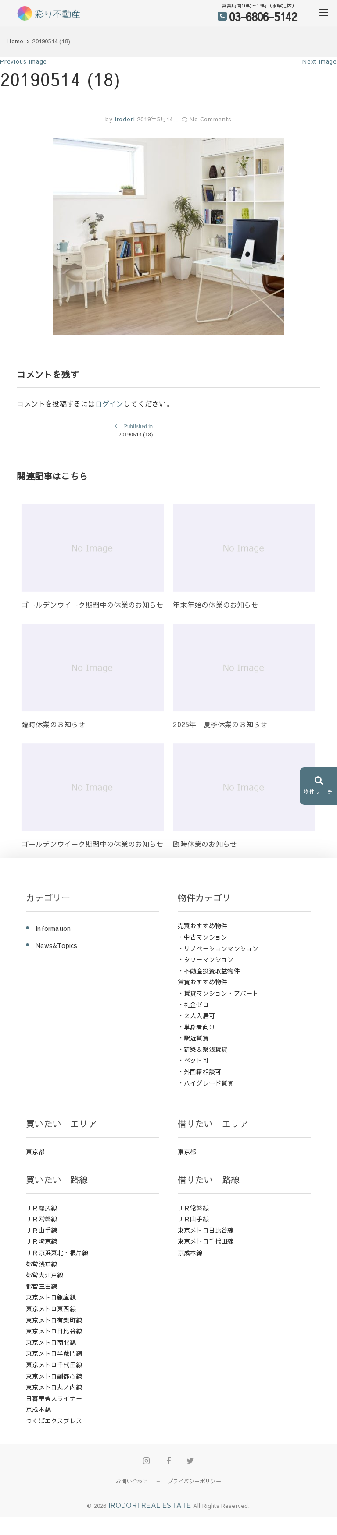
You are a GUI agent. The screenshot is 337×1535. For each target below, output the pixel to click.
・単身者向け (196, 1026)
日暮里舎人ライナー (54, 1398)
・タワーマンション (206, 959)
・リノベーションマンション (218, 948)
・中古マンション (203, 937)
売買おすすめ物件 (203, 925)
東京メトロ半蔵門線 (54, 1353)
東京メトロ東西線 (51, 1308)
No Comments (211, 119)
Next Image (319, 61)
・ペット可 (193, 1060)
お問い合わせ (132, 1481)
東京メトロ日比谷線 (54, 1330)
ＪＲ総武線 (41, 1207)
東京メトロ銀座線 (51, 1297)
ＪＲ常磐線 (41, 1218)
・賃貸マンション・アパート (218, 993)
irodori (124, 119)
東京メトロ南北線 (51, 1342)
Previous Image (23, 61)
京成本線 (38, 1409)
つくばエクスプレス (54, 1420)
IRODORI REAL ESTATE (149, 1505)
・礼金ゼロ (193, 1004)
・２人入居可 (196, 1015)
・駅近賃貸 (193, 1037)
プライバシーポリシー (194, 1481)
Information (53, 928)
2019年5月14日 (158, 119)
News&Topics (56, 945)
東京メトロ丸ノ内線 (54, 1387)
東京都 (35, 1151)
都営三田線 (41, 1286)
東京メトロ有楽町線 (54, 1320)
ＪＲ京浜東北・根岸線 (57, 1252)
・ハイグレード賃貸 (206, 1083)
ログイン (109, 403)
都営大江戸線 (44, 1274)
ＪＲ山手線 (41, 1230)
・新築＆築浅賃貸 (203, 1049)
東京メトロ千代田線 (54, 1364)
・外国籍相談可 (199, 1071)
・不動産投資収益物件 (209, 970)
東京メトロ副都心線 (54, 1376)
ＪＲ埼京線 (41, 1241)
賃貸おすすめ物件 (203, 981)
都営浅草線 (41, 1263)
